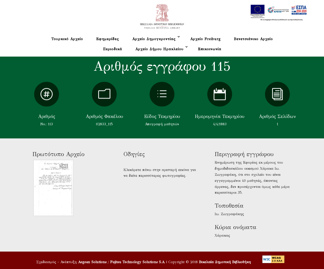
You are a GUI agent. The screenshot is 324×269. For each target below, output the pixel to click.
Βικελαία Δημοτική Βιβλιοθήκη (225, 262)
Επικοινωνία (209, 49)
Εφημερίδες (107, 39)
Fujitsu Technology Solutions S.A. (137, 262)
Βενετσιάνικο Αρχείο (253, 39)
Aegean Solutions (92, 262)
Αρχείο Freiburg (205, 39)
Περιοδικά (112, 49)
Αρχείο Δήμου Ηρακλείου (159, 49)
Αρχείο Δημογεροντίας (154, 39)
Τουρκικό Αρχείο (67, 39)
